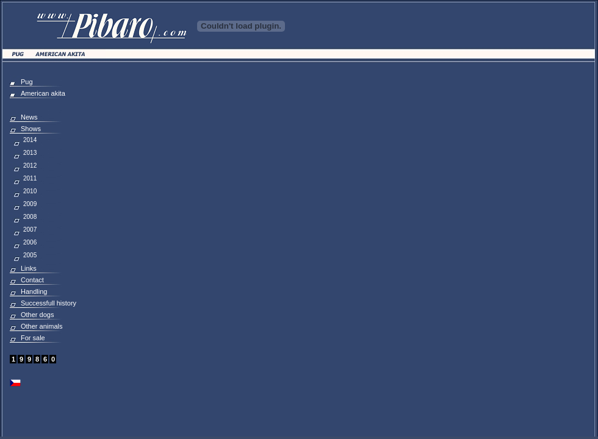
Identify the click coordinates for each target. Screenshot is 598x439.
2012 (30, 165)
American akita (43, 93)
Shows (31, 128)
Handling (34, 291)
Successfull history (48, 303)
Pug (27, 81)
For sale (33, 337)
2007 (30, 229)
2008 (30, 216)
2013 (30, 152)
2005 (30, 255)
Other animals (41, 326)
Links (29, 268)
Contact (32, 280)
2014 (30, 140)
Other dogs (37, 314)
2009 (30, 204)
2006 (30, 242)
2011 (30, 178)
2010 (30, 191)
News (29, 117)
